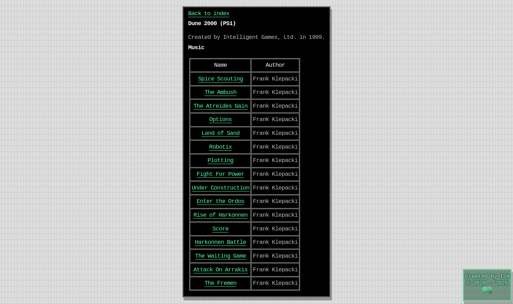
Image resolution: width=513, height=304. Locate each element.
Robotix (220, 147)
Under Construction (220, 188)
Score (220, 229)
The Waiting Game (220, 256)
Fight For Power (221, 174)
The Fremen (220, 283)
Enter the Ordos (221, 201)
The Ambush (220, 92)
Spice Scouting (220, 79)
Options (220, 119)
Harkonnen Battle (220, 242)
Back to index (208, 13)
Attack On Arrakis (220, 270)
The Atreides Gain (220, 106)
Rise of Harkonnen (220, 215)
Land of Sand (221, 133)
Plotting (220, 160)
